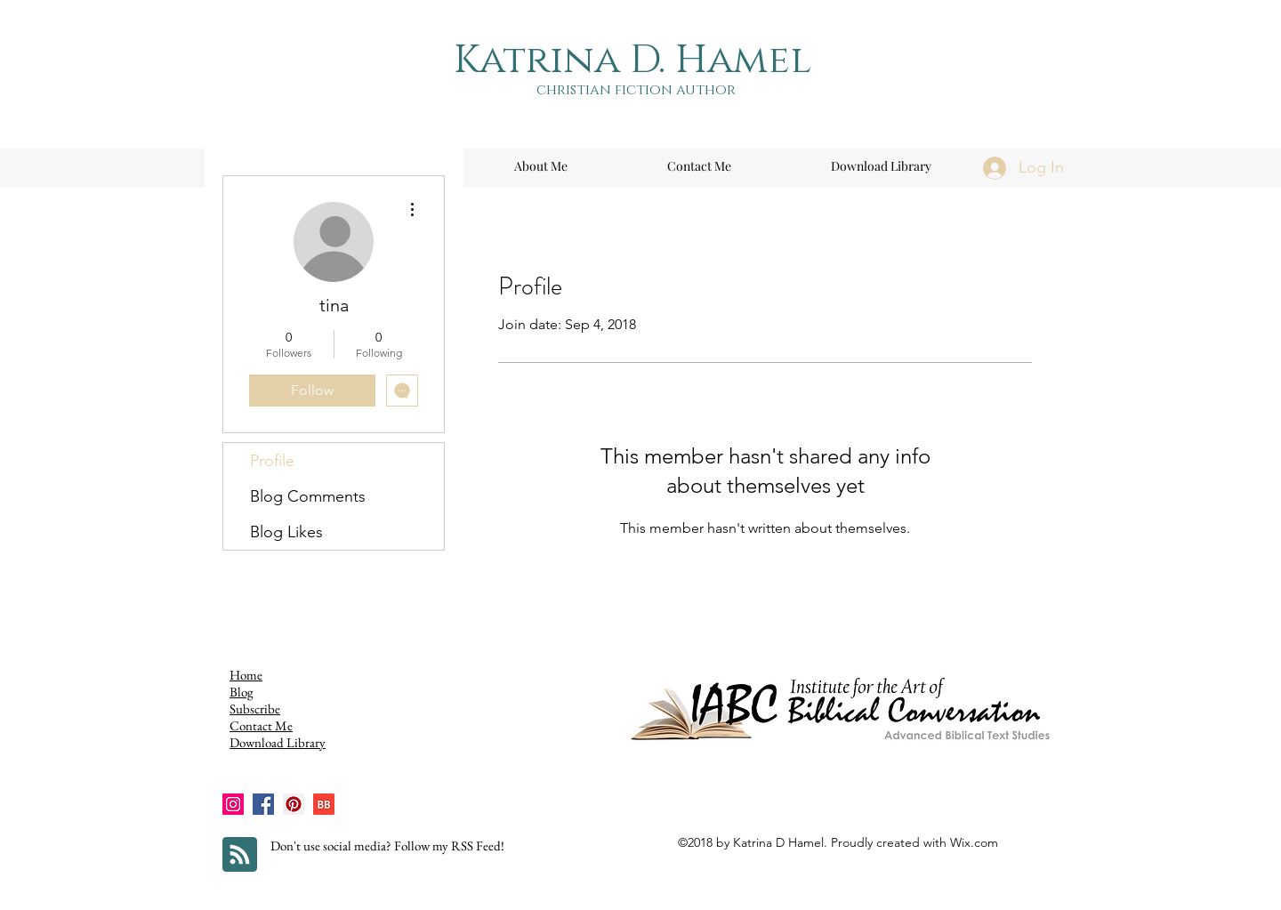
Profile (272, 461)
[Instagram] (233, 804)
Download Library (278, 742)
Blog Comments (308, 496)
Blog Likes (286, 532)
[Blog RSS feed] (239, 855)
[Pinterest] (293, 804)
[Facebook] (263, 804)
